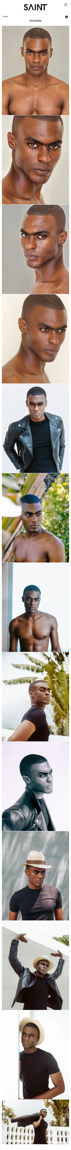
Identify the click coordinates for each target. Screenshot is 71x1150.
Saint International (35, 6)
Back (5, 17)
